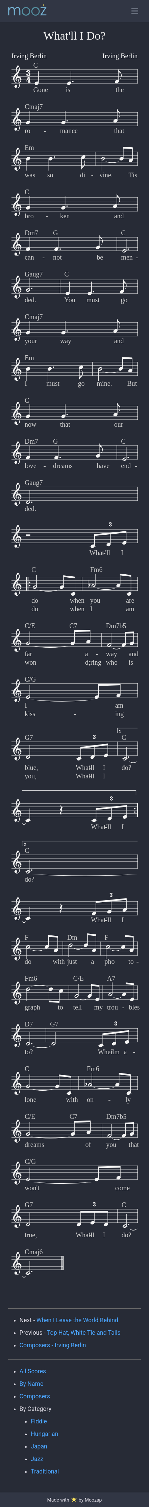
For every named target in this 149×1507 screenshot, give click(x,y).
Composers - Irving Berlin (53, 1345)
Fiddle (39, 1421)
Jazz (37, 1459)
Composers (35, 1396)
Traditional (45, 1471)
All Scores (33, 1371)
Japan (39, 1446)
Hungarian (44, 1434)
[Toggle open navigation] (134, 11)
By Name (32, 1383)
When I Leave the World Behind (77, 1320)
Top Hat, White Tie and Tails (84, 1332)
